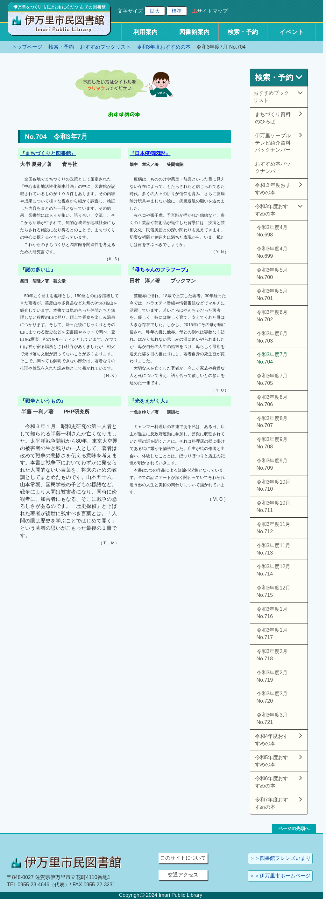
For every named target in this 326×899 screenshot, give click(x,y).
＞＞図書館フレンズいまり (280, 858)
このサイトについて (183, 858)
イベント (292, 32)
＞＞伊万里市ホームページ (280, 875)
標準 (177, 11)
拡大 (155, 11)
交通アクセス (183, 874)
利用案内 (145, 32)
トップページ (27, 47)
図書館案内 (194, 32)
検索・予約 (243, 32)
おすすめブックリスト (105, 47)
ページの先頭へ (293, 828)
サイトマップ (212, 11)
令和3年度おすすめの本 (164, 47)
